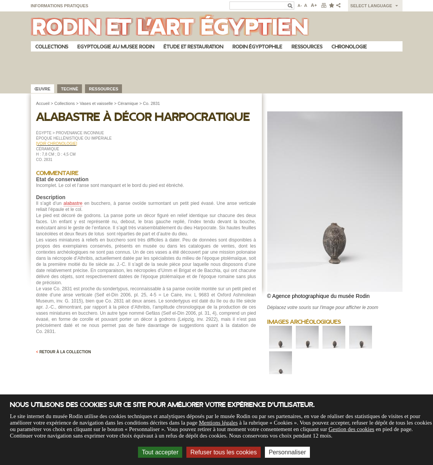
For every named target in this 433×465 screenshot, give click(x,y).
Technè (69, 89)
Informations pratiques (59, 5)
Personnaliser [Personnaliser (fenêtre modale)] (287, 452)
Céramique (128, 103)
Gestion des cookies (351, 429)
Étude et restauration (193, 47)
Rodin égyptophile (257, 47)
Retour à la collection (63, 352)
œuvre (43, 89)
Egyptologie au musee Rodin (115, 47)
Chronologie (349, 47)
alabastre (73, 203)
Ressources (307, 47)
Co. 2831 (151, 103)
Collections (51, 47)
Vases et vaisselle (96, 103)
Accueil (43, 103)
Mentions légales (218, 423)
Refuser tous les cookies (223, 452)
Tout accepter (160, 452)
